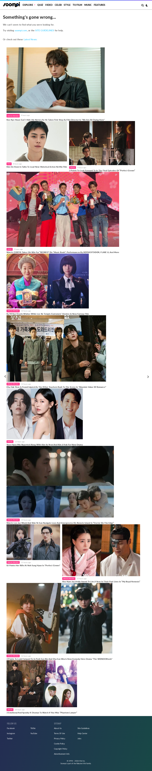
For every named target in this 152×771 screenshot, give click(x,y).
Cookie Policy (59, 744)
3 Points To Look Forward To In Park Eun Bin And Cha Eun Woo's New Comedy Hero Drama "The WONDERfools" (59, 659)
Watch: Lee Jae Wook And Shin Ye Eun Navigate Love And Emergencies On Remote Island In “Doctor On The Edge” (60, 523)
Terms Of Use (59, 733)
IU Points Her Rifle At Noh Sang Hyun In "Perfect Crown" (33, 565)
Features (99, 4)
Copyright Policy (60, 749)
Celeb (58, 4)
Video (49, 4)
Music (88, 4)
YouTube (33, 733)
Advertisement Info (62, 754)
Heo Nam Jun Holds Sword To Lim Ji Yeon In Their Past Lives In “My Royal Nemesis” (101, 581)
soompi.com (21, 30)
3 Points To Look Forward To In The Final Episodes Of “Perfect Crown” (102, 170)
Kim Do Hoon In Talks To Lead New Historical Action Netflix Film (37, 166)
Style (67, 4)
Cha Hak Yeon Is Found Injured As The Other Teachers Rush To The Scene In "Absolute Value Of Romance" (56, 387)
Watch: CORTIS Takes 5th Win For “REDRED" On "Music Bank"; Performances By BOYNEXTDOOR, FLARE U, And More (63, 252)
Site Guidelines (83, 728)
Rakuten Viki (81, 763)
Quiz (40, 4)
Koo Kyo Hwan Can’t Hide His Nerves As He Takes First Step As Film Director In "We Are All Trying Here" (56, 119)
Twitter (10, 738)
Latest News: (30, 39)
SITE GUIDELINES (44, 30)
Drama (72, 167)
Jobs (79, 738)
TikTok (32, 728)
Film (9, 163)
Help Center (82, 733)
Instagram (11, 733)
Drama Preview (13, 116)
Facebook (11, 728)
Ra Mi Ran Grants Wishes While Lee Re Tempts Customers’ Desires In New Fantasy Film (48, 314)
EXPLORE (28, 4)
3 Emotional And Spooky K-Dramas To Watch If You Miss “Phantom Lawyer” (42, 712)
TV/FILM (77, 4)
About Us (58, 728)
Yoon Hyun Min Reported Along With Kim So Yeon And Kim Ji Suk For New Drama (45, 444)
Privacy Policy (59, 738)
